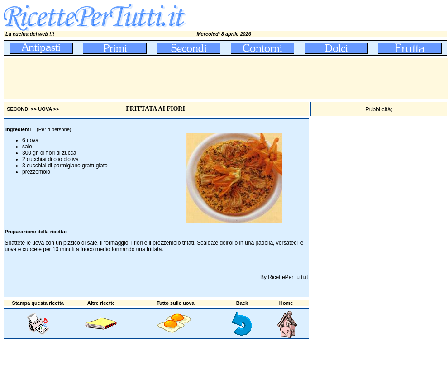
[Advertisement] (169, 78)
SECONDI (18, 109)
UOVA (45, 109)
